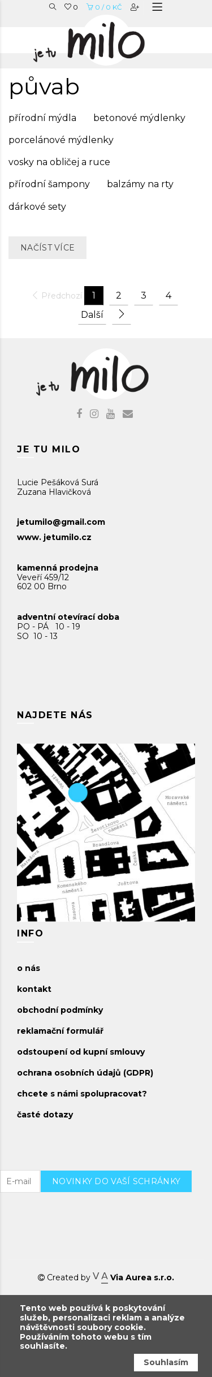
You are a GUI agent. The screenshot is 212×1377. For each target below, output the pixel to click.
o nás (28, 968)
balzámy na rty (140, 184)
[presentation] (126, 1215)
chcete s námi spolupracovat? (82, 1094)
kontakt (34, 989)
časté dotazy (45, 1115)
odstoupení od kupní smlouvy (81, 1052)
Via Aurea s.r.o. (133, 1277)
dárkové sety (37, 206)
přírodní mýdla (42, 118)
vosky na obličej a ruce (59, 162)
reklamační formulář (60, 1031)
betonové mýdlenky (139, 118)
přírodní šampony (49, 184)
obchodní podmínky (60, 1010)
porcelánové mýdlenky (61, 140)
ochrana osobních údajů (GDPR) (85, 1073)
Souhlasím (166, 1362)
